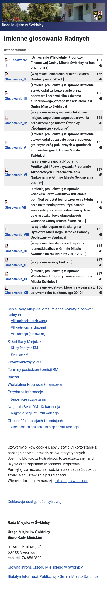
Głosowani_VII (15, 208)
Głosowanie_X (15, 265)
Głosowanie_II (15, 79)
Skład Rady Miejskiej (25, 341)
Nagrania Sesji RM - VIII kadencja (35, 413)
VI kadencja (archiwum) (28, 334)
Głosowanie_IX (16, 251)
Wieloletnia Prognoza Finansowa (35, 384)
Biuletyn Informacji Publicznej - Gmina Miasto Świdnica (53, 576)
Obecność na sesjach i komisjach (35, 421)
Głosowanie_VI (16, 175)
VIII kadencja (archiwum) (29, 321)
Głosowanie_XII (16, 293)
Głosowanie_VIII (17, 235)
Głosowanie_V (15, 148)
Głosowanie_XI (16, 279)
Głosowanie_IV (16, 123)
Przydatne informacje (25, 392)
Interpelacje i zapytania (27, 399)
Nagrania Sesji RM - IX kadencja (34, 407)
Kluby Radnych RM (24, 348)
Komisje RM (19, 354)
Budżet (13, 377)
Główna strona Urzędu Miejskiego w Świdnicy (45, 567)
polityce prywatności (71, 481)
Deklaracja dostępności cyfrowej (34, 501)
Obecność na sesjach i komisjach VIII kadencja (45, 427)
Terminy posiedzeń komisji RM (33, 369)
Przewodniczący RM (24, 362)
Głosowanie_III (16, 99)
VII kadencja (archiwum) (28, 327)
